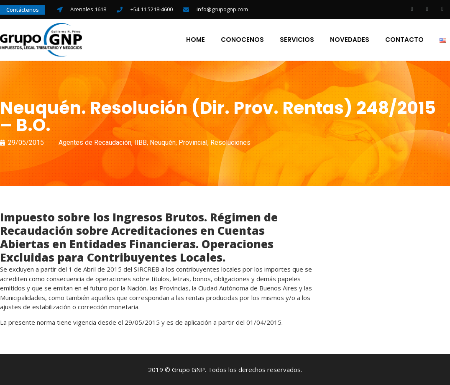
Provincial (193, 142)
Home (195, 40)
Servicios (297, 40)
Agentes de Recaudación (95, 142)
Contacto (404, 40)
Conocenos (242, 40)
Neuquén (163, 142)
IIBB (140, 142)
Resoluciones (230, 142)
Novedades (349, 40)
